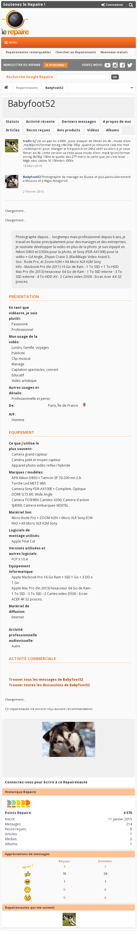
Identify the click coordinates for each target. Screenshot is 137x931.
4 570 (127, 812)
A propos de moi (117, 121)
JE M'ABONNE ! (55, 65)
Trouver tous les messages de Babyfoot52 (46, 679)
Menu (10, 42)
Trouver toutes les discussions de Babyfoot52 (49, 685)
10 (64, 873)
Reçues (64, 861)
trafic (27, 141)
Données (105, 861)
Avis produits (68, 130)
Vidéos (93, 130)
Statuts (12, 121)
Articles (13, 130)
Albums (112, 130)
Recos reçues (38, 130)
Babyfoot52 (32, 177)
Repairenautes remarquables (28, 52)
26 (105, 873)
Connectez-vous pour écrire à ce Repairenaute (46, 782)
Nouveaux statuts (114, 52)
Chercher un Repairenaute (75, 52)
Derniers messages (79, 121)
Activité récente (40, 121)
